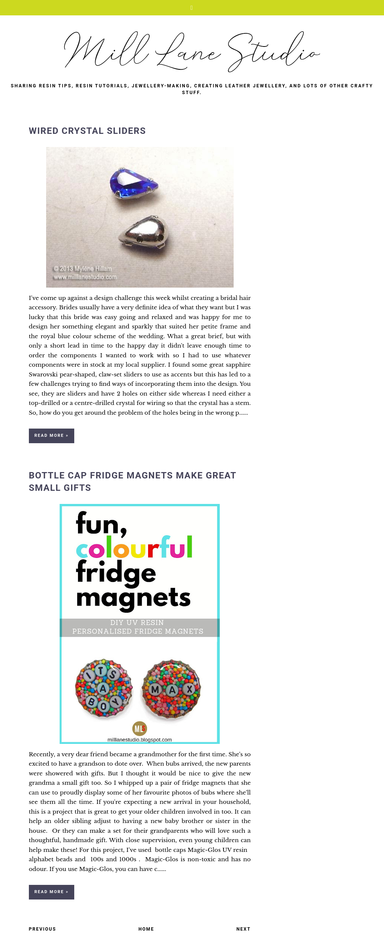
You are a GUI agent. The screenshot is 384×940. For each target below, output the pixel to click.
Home (146, 929)
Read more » (51, 435)
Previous (42, 929)
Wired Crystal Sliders (87, 131)
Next (243, 929)
